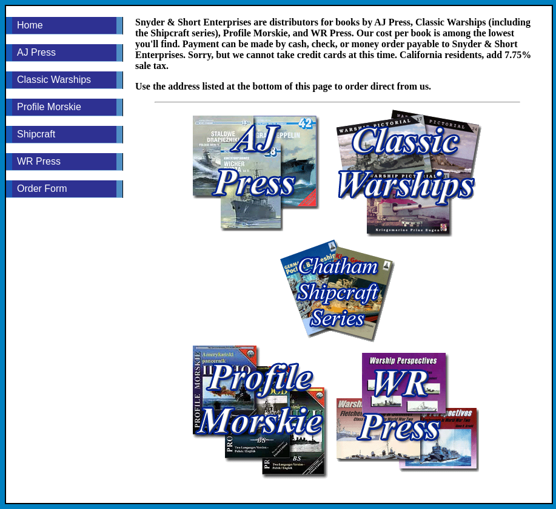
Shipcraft (36, 134)
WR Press (39, 161)
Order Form (42, 188)
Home (30, 25)
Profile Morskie (49, 107)
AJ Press (36, 52)
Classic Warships (54, 79)
